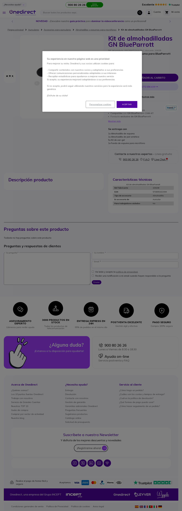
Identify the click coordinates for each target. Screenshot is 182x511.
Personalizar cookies (100, 104)
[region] (92, 81)
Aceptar (126, 104)
